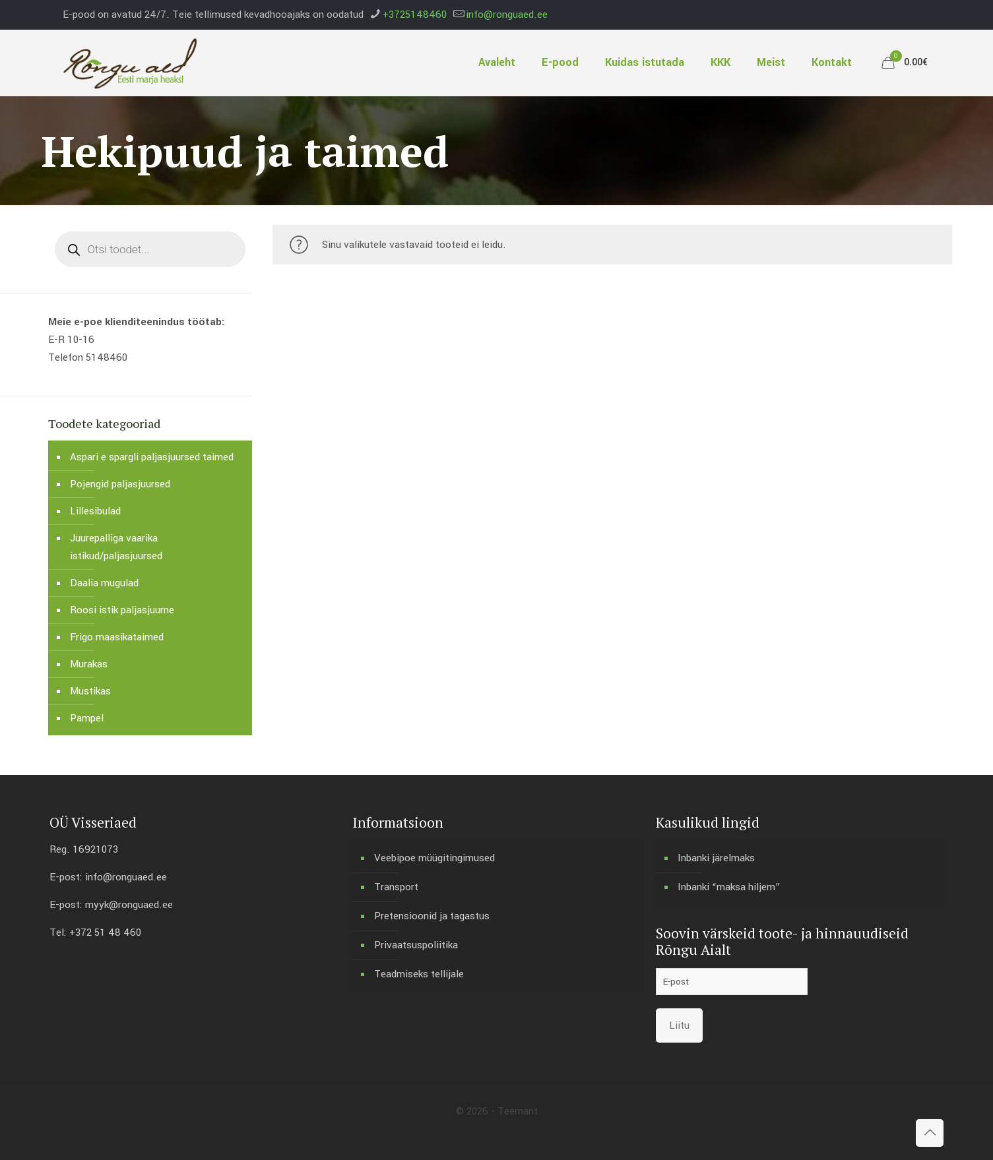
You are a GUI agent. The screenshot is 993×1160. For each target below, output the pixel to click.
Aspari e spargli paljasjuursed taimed (152, 457)
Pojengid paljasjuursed (120, 484)
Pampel (87, 718)
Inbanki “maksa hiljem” (729, 887)
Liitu (679, 1025)
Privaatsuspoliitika (416, 945)
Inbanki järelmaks (716, 858)
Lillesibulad (95, 511)
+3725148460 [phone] (415, 14)
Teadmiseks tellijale (419, 974)
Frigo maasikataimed (117, 637)
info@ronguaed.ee (126, 877)
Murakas (89, 664)
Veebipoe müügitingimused (434, 858)
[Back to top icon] (930, 1133)
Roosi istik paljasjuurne (122, 610)
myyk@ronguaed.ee (129, 905)
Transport (396, 887)
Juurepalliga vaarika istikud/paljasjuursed (116, 547)
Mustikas (90, 691)
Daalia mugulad (104, 583)
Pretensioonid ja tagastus (432, 916)
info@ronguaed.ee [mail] (507, 14)
